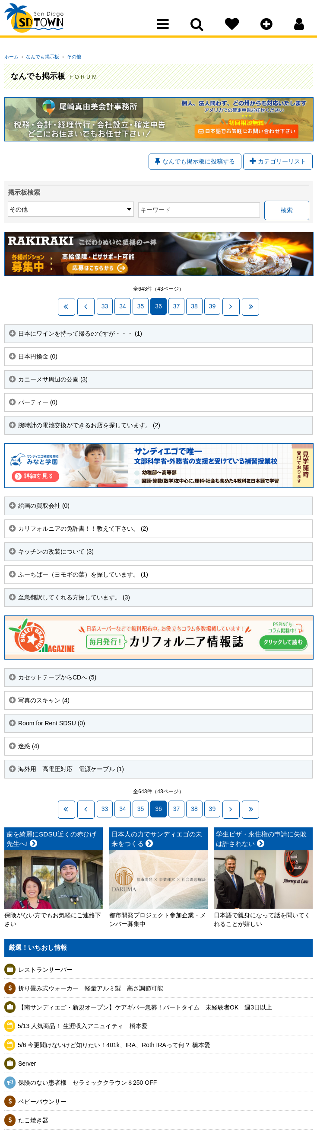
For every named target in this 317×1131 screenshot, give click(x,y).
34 (122, 306)
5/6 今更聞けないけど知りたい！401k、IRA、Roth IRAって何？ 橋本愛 (114, 1043)
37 (176, 306)
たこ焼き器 (33, 1118)
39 (212, 306)
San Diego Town (42, 23)
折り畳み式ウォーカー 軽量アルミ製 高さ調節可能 (90, 986)
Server (27, 1062)
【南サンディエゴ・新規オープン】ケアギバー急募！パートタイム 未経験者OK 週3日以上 (145, 1005)
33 (104, 306)
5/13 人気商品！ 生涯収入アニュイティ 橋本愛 (83, 1024)
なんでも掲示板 (39, 56)
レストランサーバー (45, 967)
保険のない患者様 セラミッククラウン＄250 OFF (87, 1080)
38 (194, 306)
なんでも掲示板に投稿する (195, 162)
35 (140, 306)
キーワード (104, 211)
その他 (67, 56)
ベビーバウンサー (42, 1099)
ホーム (11, 56)
